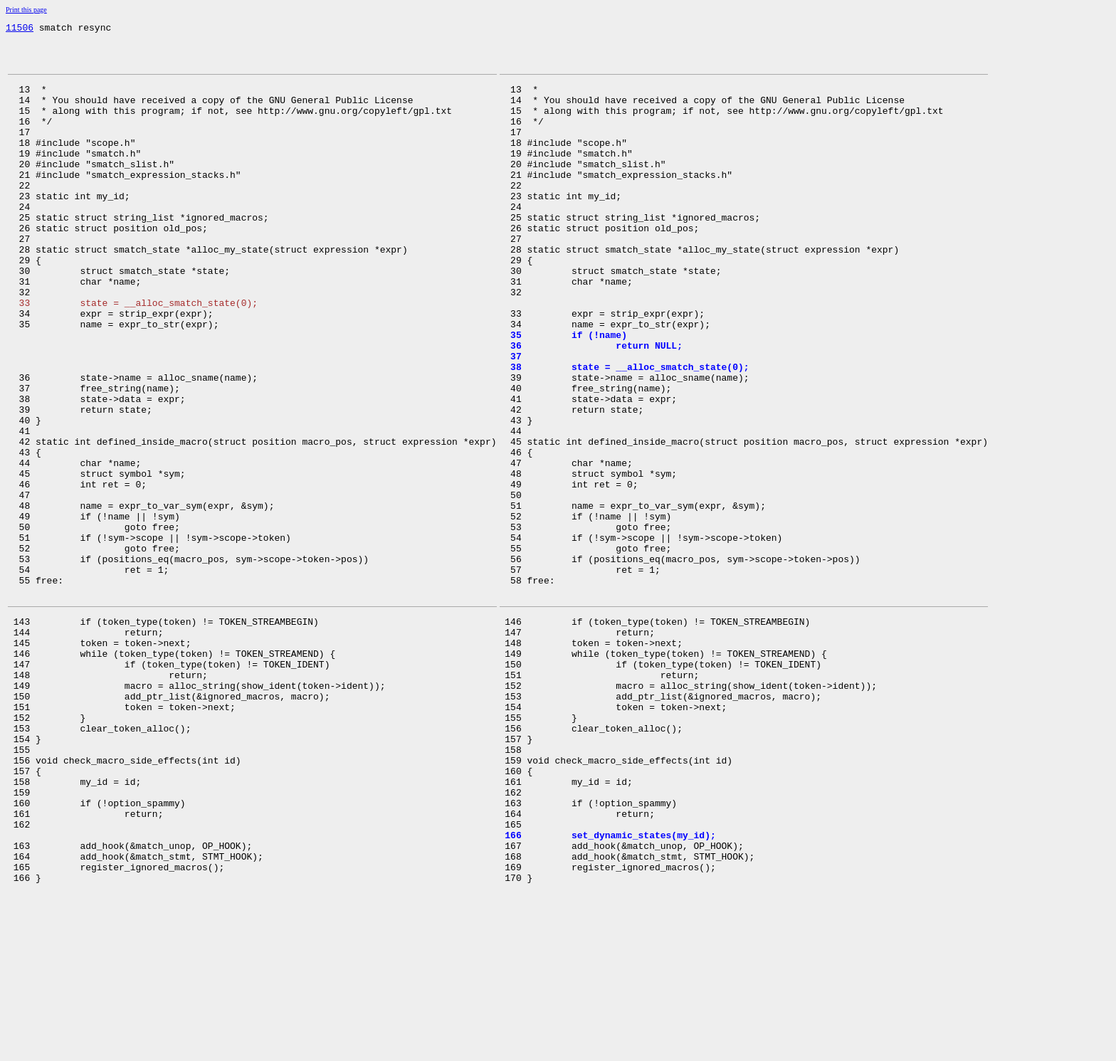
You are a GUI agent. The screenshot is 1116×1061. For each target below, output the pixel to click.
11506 (19, 29)
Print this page (26, 10)
